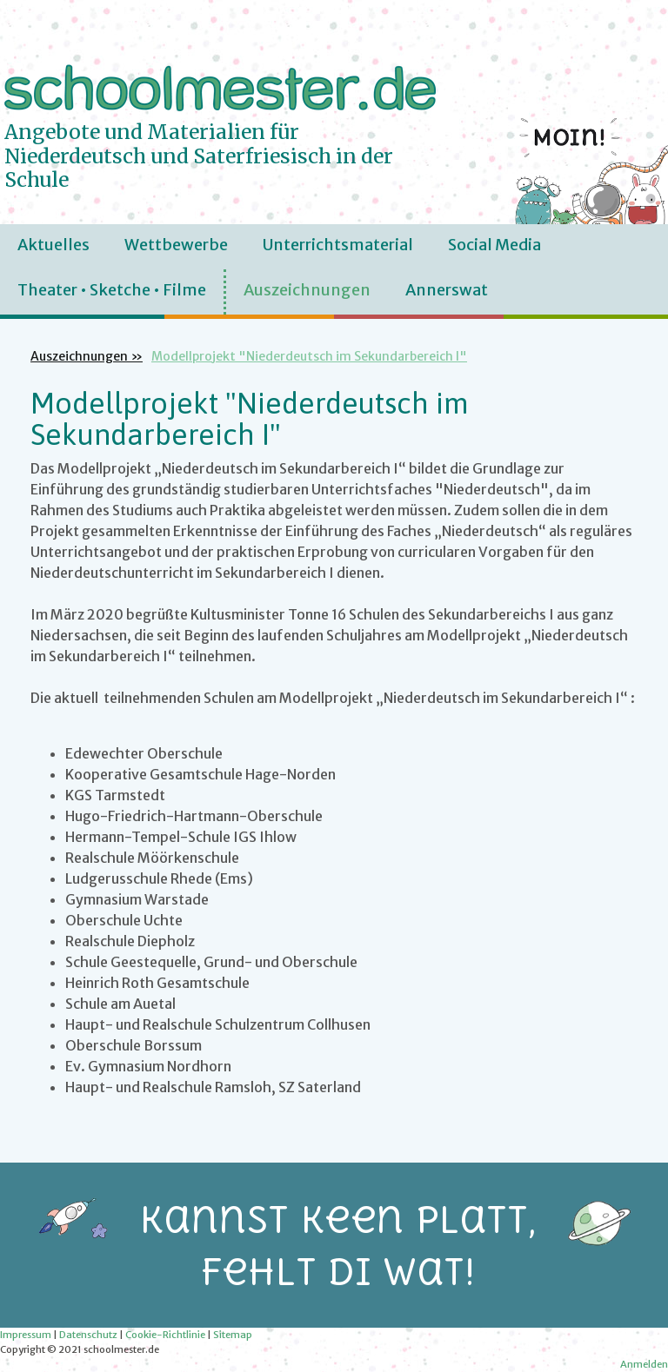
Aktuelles (53, 245)
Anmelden (644, 1364)
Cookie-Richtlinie (165, 1335)
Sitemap (232, 1335)
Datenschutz (88, 1335)
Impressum (25, 1335)
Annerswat (446, 290)
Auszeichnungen (307, 290)
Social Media (494, 245)
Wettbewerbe (176, 245)
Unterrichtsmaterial (338, 245)
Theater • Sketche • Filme (111, 290)
